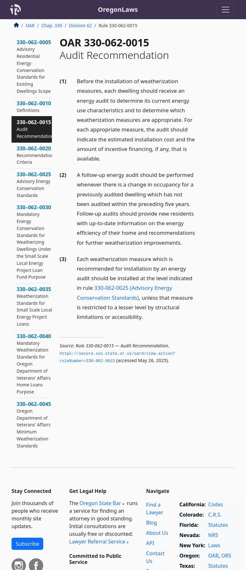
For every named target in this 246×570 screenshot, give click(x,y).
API (150, 543)
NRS (213, 535)
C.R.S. (215, 514)
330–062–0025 (34, 184)
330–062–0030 (34, 242)
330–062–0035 (34, 306)
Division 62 (80, 25)
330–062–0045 (34, 424)
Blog (151, 522)
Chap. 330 (51, 25)
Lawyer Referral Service (97, 541)
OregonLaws (118, 9)
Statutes (218, 524)
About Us (157, 532)
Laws (214, 545)
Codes (215, 504)
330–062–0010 (34, 106)
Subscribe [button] (27, 543)
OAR (30, 25)
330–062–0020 (35, 155)
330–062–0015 (35, 129)
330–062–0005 (34, 66)
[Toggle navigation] (225, 9)
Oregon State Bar (100, 503)
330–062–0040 (34, 364)
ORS (226, 555)
